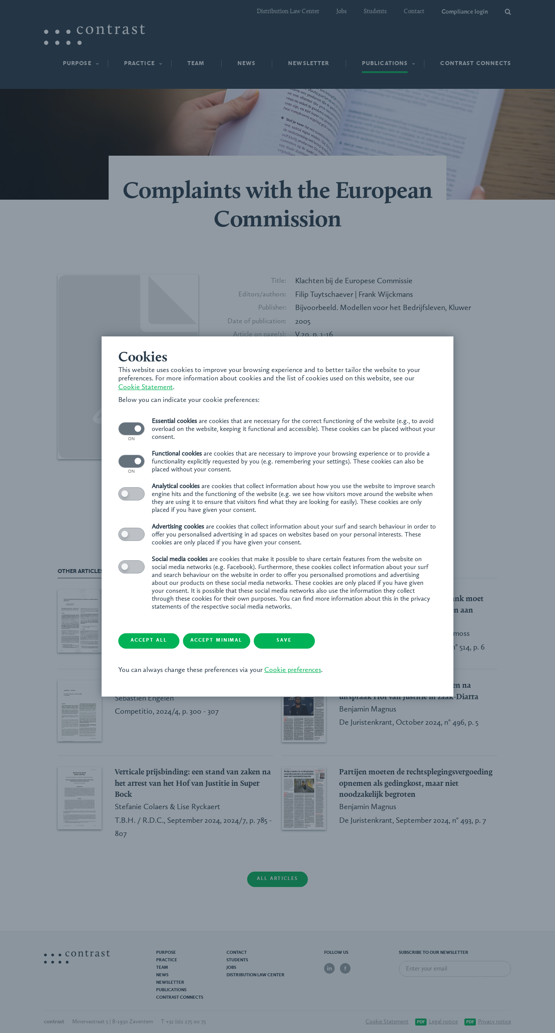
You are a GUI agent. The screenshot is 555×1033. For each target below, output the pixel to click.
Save (292, 641)
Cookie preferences (293, 670)
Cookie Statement (146, 387)
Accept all (152, 641)
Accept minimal (223, 641)
